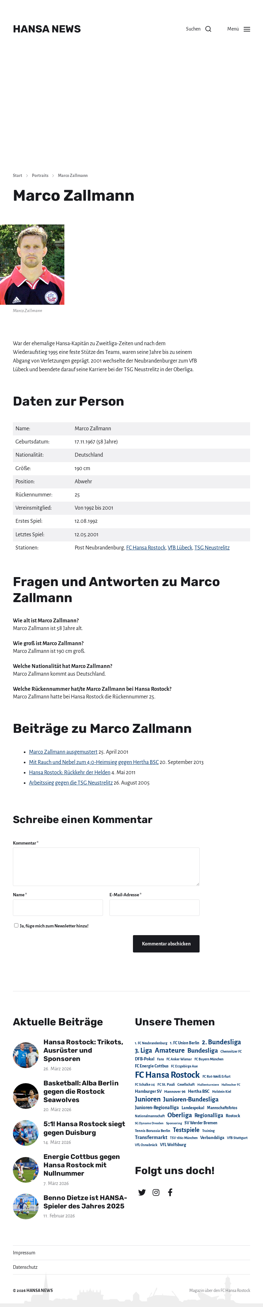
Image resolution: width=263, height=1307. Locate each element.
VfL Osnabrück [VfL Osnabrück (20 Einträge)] (146, 1145)
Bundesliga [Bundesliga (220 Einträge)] (202, 1050)
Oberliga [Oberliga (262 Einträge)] (179, 1115)
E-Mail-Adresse (125, 894)
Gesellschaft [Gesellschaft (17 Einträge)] (186, 1084)
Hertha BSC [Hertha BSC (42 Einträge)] (199, 1091)
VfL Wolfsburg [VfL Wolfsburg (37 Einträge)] (173, 1145)
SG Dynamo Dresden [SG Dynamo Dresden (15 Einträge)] (149, 1123)
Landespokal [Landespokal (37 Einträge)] (193, 1108)
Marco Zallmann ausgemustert (63, 752)
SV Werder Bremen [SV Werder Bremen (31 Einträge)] (200, 1123)
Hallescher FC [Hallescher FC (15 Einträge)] (230, 1084)
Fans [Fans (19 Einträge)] (160, 1059)
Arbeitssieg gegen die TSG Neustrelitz (71, 783)
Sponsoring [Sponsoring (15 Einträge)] (174, 1123)
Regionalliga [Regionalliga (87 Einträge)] (208, 1115)
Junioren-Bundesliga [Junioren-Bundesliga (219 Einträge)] (191, 1099)
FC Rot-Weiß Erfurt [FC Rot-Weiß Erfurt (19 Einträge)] (216, 1076)
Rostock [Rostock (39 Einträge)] (233, 1116)
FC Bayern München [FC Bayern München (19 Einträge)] (208, 1059)
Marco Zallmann (73, 175)
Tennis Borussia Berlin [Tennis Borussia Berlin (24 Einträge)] (152, 1131)
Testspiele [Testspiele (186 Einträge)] (186, 1130)
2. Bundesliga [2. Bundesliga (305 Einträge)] (221, 1042)
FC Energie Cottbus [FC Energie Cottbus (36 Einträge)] (151, 1066)
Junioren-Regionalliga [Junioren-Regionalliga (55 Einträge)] (157, 1107)
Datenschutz (25, 1267)
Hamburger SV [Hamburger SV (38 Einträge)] (148, 1091)
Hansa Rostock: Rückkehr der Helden (69, 773)
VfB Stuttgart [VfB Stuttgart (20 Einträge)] (237, 1138)
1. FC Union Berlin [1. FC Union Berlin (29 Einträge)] (184, 1043)
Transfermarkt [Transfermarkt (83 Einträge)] (151, 1137)
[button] (198, 28)
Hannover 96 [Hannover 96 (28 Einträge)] (174, 1092)
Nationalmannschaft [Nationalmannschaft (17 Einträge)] (150, 1116)
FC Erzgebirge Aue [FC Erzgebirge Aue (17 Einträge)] (184, 1066)
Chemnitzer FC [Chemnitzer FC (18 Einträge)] (231, 1051)
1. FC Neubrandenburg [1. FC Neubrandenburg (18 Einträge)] (151, 1043)
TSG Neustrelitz (212, 548)
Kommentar (26, 843)
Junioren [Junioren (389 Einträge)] (148, 1099)
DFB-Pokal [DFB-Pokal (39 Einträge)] (145, 1059)
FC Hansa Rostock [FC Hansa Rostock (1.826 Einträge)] (167, 1075)
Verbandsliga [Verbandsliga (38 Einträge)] (212, 1138)
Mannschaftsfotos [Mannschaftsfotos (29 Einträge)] (222, 1108)
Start (17, 175)
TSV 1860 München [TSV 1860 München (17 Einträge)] (184, 1138)
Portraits (40, 175)
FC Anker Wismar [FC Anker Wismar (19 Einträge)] (179, 1059)
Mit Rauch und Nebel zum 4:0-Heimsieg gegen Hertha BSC (94, 762)
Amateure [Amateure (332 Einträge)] (170, 1050)
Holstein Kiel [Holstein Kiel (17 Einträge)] (221, 1091)
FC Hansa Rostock (145, 548)
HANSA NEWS (47, 29)
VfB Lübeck (180, 548)
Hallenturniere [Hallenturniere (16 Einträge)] (208, 1084)
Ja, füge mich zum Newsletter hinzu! (51, 925)
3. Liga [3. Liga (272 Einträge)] (143, 1050)
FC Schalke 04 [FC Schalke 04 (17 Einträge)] (145, 1084)
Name (20, 894)
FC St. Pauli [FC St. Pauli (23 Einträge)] (166, 1084)
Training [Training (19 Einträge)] (208, 1131)
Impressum (24, 1252)
